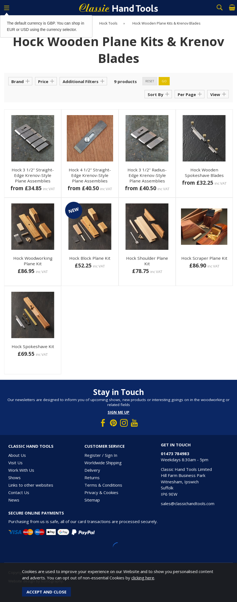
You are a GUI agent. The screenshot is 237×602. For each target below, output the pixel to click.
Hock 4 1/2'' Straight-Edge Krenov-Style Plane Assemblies (90, 175)
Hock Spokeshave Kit (33, 346)
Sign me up (118, 412)
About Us (17, 455)
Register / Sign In (100, 455)
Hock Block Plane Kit (89, 258)
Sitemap (92, 500)
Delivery (92, 470)
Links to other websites (30, 485)
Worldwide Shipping (103, 462)
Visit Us (15, 462)
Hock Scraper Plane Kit (204, 258)
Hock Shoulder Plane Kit (147, 260)
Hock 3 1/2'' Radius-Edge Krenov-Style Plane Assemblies (147, 175)
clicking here (142, 577)
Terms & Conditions (103, 485)
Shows (14, 477)
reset (149, 81)
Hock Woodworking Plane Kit (32, 260)
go (164, 81)
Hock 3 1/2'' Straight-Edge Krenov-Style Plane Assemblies (33, 175)
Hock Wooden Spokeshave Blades (204, 172)
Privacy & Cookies (101, 492)
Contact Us (18, 492)
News (13, 500)
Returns (92, 477)
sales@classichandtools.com (187, 503)
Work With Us (21, 470)
